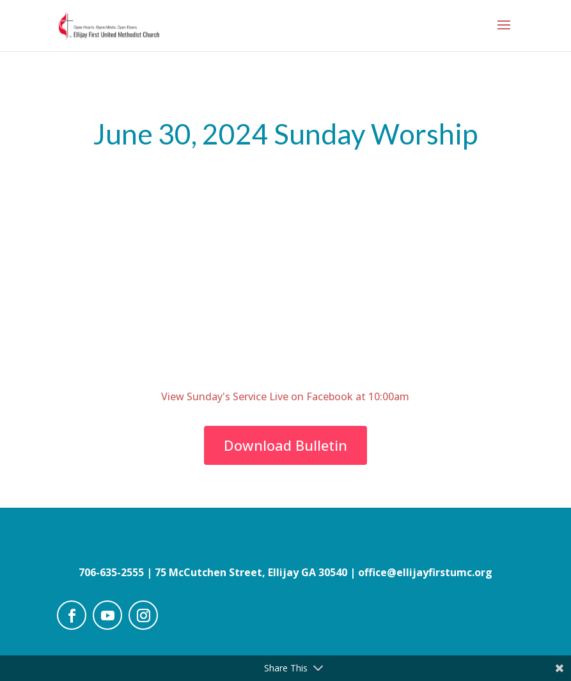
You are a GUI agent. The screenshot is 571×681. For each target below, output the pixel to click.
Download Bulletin (285, 445)
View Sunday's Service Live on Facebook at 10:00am (285, 396)
